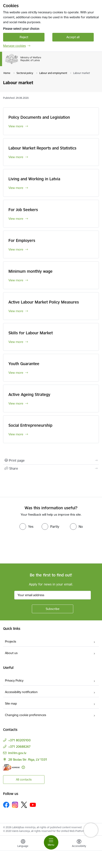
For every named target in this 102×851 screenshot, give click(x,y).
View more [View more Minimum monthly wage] (15, 280)
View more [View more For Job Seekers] (15, 219)
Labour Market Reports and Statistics (42, 148)
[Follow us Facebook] (6, 805)
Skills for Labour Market (30, 332)
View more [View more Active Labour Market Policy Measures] (15, 311)
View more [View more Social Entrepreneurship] (15, 434)
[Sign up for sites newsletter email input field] (52, 595)
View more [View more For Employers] (15, 249)
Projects (10, 641)
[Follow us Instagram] (15, 805)
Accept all (72, 37)
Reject (24, 37)
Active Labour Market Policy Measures (43, 302)
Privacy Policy (14, 680)
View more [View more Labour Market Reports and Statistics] (15, 157)
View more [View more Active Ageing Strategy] (15, 403)
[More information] (23, 767)
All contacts (24, 779)
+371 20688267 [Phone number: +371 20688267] (19, 747)
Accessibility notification (21, 692)
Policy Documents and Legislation (39, 117)
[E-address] (11, 767)
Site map (11, 703)
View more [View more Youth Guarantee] (15, 373)
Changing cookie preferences (25, 715)
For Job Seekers (23, 209)
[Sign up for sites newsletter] (52, 609)
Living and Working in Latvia (34, 178)
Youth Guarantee (23, 363)
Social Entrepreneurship (30, 425)
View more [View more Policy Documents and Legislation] (15, 126)
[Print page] (51, 460)
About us (11, 653)
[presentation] (34, 547)
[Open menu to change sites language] (23, 844)
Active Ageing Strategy (29, 394)
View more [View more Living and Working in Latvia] (15, 188)
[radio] (26, 526)
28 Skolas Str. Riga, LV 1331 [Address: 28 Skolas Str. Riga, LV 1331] (27, 759)
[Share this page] (51, 468)
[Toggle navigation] (51, 842)
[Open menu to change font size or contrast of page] (79, 844)
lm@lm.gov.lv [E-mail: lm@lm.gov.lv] (17, 753)
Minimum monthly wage (30, 271)
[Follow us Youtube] (33, 804)
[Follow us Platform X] (24, 805)
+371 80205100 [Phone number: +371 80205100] (19, 740)
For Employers (21, 240)
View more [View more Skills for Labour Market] (15, 342)
